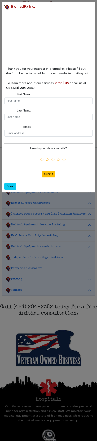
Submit (48, 174)
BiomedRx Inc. (23, 7)
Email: (27, 126)
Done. (10, 186)
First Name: (24, 94)
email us (62, 83)
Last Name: (24, 110)
